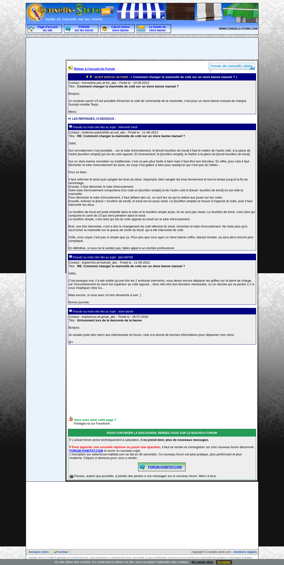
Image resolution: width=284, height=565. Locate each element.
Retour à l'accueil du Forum (94, 69)
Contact (63, 552)
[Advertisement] (45, 132)
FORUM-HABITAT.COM (86, 450)
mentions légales (245, 552)
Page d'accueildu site (48, 28)
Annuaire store (38, 552)
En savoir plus (202, 562)
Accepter (224, 562)
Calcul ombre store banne (120, 28)
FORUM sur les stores (84, 28)
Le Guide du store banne (157, 28)
